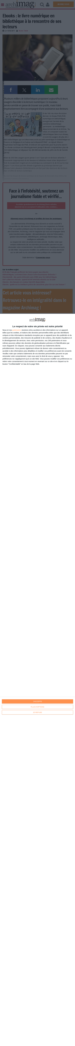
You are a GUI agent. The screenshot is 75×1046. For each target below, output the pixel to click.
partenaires (16, 330)
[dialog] (37, 680)
